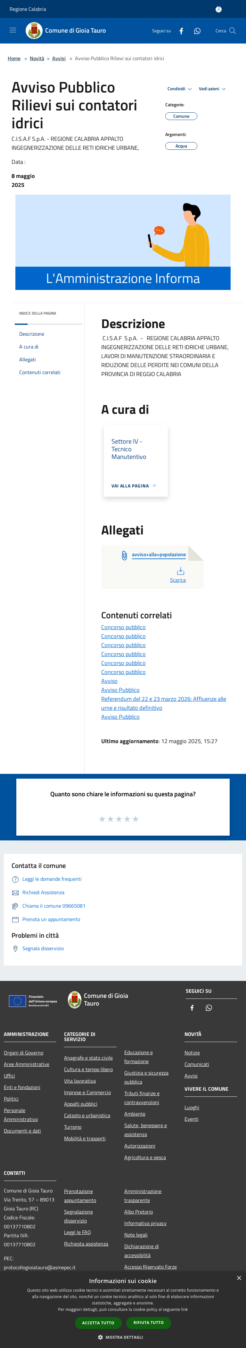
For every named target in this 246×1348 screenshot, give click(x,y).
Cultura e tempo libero (88, 1069)
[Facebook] (178, 30)
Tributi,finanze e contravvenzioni (142, 1097)
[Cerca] (232, 31)
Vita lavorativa (80, 1081)
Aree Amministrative (26, 1064)
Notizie (192, 1052)
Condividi (181, 89)
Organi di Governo (23, 1052)
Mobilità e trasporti (85, 1138)
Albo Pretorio (138, 1212)
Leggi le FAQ (77, 1232)
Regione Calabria (28, 9)
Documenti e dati (22, 1131)
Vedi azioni (213, 89)
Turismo (72, 1127)
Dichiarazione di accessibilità (141, 1250)
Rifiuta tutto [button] (149, 1322)
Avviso (109, 681)
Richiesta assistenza (86, 1244)
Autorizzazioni (139, 1146)
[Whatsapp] (194, 30)
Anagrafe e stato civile (88, 1058)
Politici (11, 1099)
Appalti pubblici (80, 1104)
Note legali (136, 1235)
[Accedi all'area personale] (218, 9)
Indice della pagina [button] (37, 313)
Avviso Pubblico (120, 690)
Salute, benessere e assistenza (145, 1129)
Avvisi (59, 58)
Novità (37, 58)
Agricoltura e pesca (145, 1157)
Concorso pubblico (123, 627)
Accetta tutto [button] (98, 1323)
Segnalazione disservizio (78, 1216)
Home (14, 58)
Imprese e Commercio (87, 1092)
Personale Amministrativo (21, 1114)
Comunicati (196, 1064)
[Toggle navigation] (13, 30)
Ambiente (134, 1114)
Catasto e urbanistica (87, 1115)
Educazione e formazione (138, 1056)
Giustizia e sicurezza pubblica (146, 1077)
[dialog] (123, 1310)
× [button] (238, 1278)
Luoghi (191, 1107)
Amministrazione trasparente (142, 1195)
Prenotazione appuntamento (80, 1195)
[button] (123, 1337)
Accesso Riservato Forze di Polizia (150, 1271)
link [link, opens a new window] (184, 1309)
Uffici (9, 1075)
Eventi (191, 1119)
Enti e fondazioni (22, 1087)
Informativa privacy (145, 1223)
